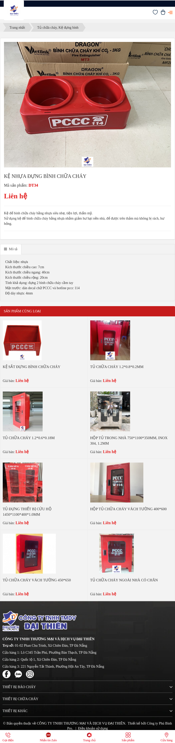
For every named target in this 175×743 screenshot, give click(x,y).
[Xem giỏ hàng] (163, 13)
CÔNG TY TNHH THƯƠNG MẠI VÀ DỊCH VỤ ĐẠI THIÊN (81, 723)
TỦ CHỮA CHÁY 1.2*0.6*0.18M (29, 438)
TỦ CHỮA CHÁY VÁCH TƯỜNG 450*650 (37, 580)
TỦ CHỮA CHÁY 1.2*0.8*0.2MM (117, 367)
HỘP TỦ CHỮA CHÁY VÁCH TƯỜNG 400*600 (128, 509)
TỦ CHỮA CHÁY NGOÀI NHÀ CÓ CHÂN (124, 580)
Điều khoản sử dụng (93, 728)
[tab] (10, 249)
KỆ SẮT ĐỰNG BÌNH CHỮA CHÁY (31, 367)
